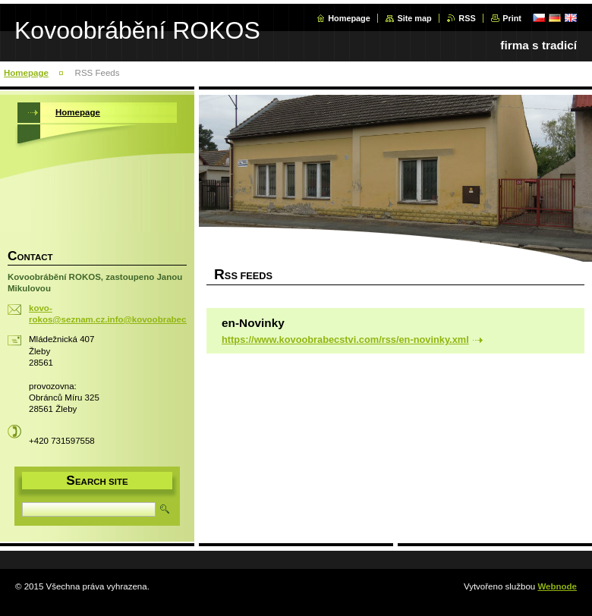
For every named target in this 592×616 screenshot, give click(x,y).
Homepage (349, 18)
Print (511, 18)
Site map (414, 18)
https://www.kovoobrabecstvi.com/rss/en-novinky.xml (345, 339)
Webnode (557, 586)
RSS (466, 18)
